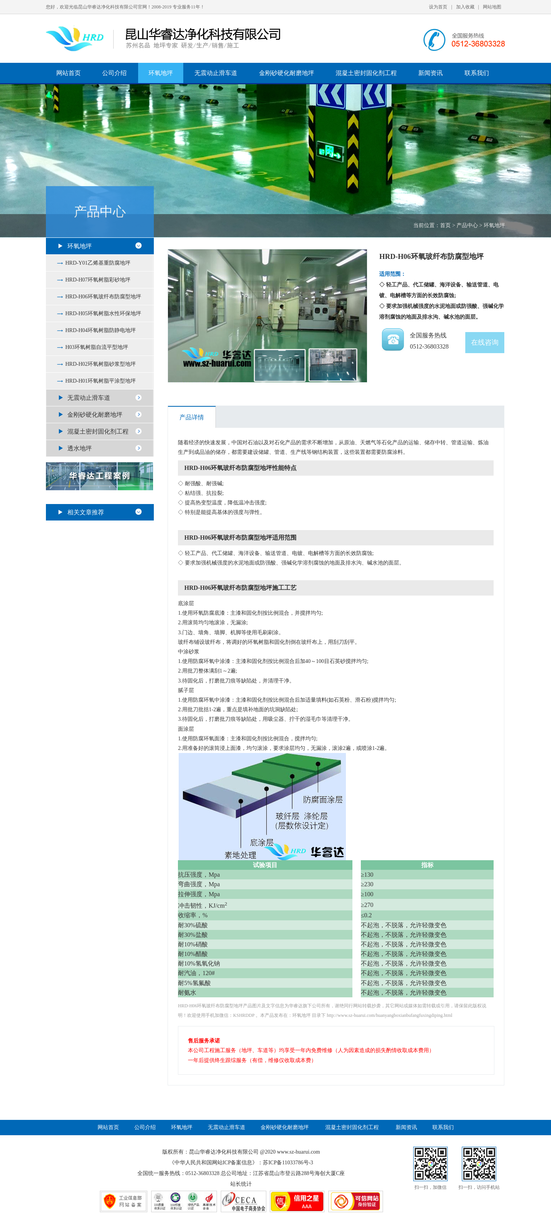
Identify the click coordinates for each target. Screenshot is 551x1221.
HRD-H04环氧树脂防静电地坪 (100, 330)
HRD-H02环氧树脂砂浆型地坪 (100, 364)
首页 (445, 225)
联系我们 (477, 73)
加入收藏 (465, 7)
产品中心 (467, 225)
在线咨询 (485, 342)
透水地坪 (79, 448)
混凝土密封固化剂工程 (366, 73)
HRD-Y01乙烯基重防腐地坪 (97, 263)
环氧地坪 (160, 73)
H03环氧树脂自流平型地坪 (96, 347)
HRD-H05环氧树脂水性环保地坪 (103, 313)
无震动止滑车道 (215, 73)
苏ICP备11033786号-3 (288, 1162)
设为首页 (438, 7)
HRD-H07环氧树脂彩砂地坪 (97, 280)
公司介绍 (114, 73)
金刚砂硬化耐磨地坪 (286, 73)
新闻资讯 (430, 73)
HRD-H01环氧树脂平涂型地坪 (100, 381)
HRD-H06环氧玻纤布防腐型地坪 (103, 297)
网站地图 (492, 7)
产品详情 (191, 417)
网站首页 (68, 73)
